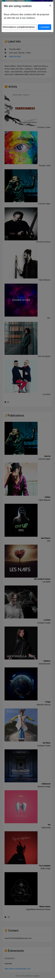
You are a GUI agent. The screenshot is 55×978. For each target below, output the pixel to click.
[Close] (50, 6)
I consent (44, 27)
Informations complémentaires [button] (18, 27)
